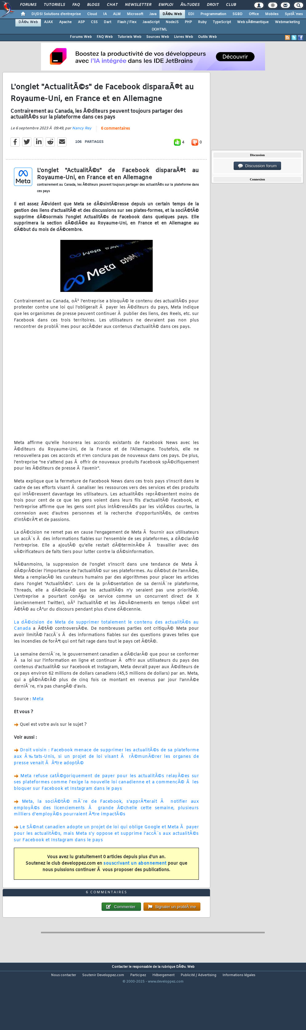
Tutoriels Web (129, 37)
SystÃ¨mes (294, 14)
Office (254, 14)
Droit (212, 4)
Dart (107, 22)
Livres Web (183, 37)
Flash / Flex (126, 22)
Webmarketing (287, 22)
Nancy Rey (81, 137)
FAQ (76, 4)
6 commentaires (115, 138)
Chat (112, 4)
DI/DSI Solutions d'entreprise (56, 14)
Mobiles (272, 14)
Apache (65, 22)
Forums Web (81, 37)
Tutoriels (54, 4)
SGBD (237, 14)
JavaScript (151, 22)
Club (230, 4)
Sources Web (157, 37)
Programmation (213, 14)
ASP (81, 22)
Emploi (166, 4)
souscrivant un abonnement (135, 873)
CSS (94, 22)
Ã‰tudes (190, 4)
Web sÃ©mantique (253, 22)
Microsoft (135, 14)
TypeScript (222, 22)
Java (152, 14)
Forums (28, 4)
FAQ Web (105, 37)
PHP (188, 22)
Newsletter (138, 4)
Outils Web (207, 37)
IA (105, 14)
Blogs (93, 4)
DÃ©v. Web (172, 14)
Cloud (92, 14)
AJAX (48, 22)
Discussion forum (257, 166)
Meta (37, 709)
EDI (191, 14)
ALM (117, 14)
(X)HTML (159, 29)
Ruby (202, 22)
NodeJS (172, 22)
